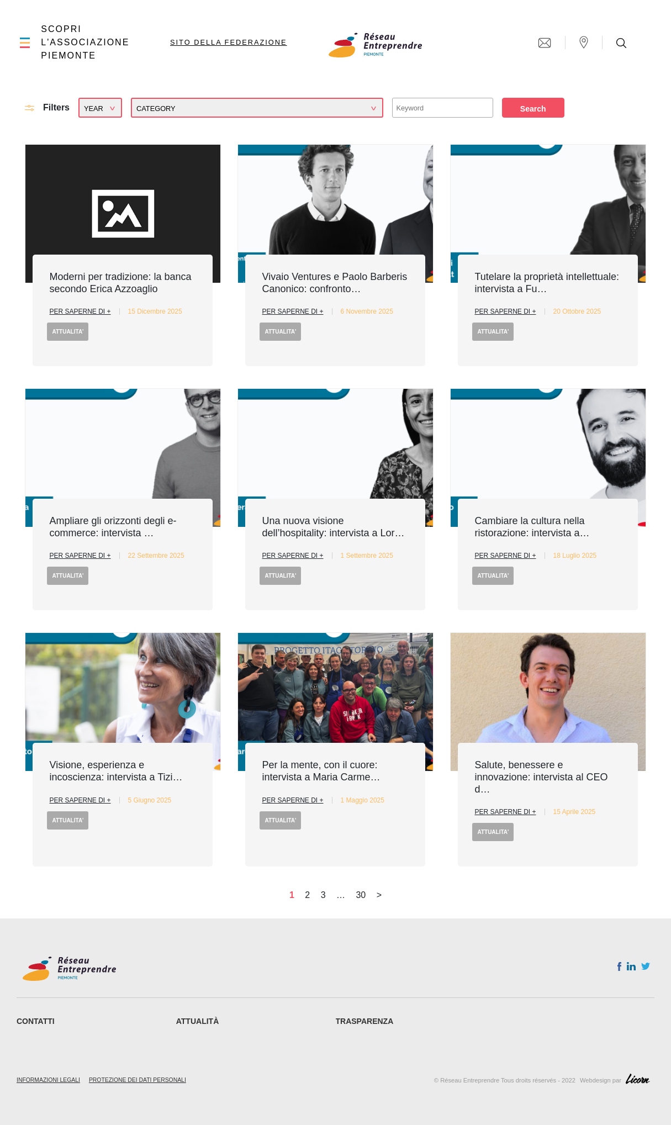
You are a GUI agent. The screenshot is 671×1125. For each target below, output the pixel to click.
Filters (56, 107)
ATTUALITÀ (197, 1021)
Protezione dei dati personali (137, 1080)
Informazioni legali (48, 1080)
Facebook (619, 968)
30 (361, 895)
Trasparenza (365, 1021)
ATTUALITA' (67, 332)
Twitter (645, 969)
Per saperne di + (79, 311)
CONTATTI (36, 1021)
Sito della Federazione (228, 42)
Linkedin (631, 968)
